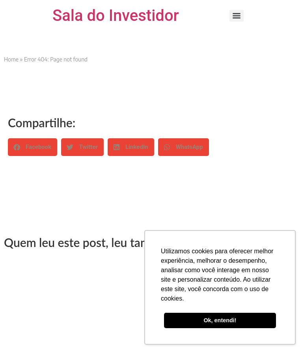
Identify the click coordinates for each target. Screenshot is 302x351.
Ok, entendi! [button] (219, 320)
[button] (32, 147)
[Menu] (236, 16)
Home (11, 59)
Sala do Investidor (115, 15)
